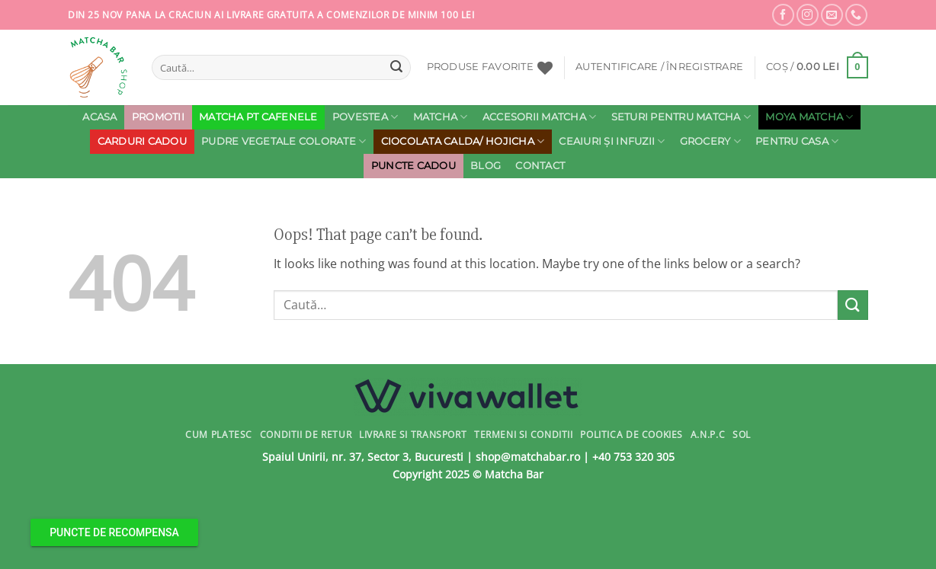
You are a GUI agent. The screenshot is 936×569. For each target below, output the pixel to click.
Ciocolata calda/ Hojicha (463, 141)
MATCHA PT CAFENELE (258, 117)
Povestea (365, 117)
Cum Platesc (218, 434)
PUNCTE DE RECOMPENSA (114, 532)
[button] (659, 67)
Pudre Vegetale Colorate (283, 141)
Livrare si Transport (412, 434)
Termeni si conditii (523, 434)
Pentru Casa (796, 141)
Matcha (440, 117)
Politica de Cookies (631, 434)
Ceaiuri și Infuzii (612, 141)
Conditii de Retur (305, 434)
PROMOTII (158, 117)
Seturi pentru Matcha (681, 117)
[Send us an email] (832, 15)
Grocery (710, 141)
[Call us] (856, 15)
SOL (741, 434)
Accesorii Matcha (539, 117)
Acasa (99, 117)
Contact (540, 165)
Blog (485, 165)
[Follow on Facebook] (783, 15)
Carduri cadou (142, 141)
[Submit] (396, 68)
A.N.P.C (708, 434)
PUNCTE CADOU (413, 165)
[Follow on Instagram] (808, 15)
